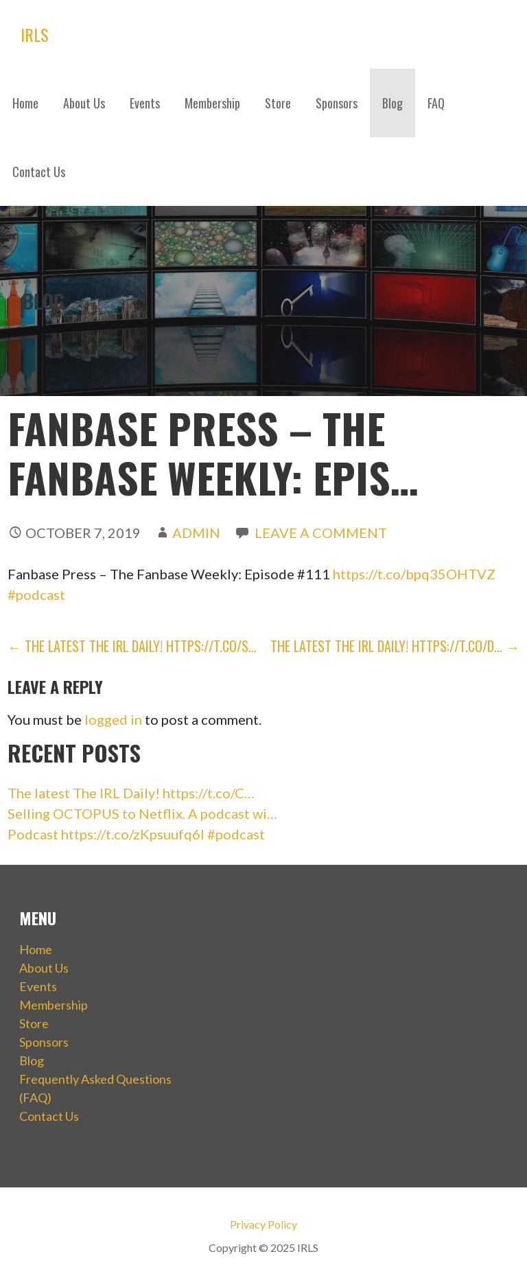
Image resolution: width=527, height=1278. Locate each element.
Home (25, 103)
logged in (113, 719)
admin (196, 532)
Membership (212, 103)
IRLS (35, 34)
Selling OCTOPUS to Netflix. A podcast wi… (142, 813)
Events (145, 103)
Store (278, 103)
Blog (392, 103)
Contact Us (38, 172)
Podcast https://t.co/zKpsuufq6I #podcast (136, 834)
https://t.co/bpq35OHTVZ (414, 574)
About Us (84, 103)
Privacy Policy (263, 1224)
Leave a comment (321, 532)
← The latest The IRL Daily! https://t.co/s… (132, 646)
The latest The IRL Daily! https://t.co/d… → (394, 646)
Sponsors (337, 103)
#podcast (36, 594)
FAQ (436, 103)
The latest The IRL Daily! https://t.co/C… (131, 793)
